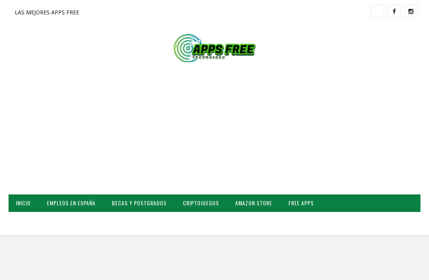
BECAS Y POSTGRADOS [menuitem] (139, 203)
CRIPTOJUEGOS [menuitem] (201, 203)
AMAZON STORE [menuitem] (253, 203)
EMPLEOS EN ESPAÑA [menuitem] (71, 203)
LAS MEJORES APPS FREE (47, 12)
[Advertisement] (214, 132)
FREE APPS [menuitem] (301, 203)
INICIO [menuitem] (23, 203)
